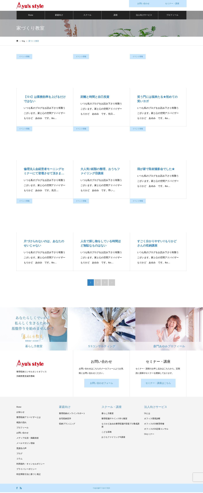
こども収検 (107, 433)
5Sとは (147, 414)
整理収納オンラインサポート (72, 414)
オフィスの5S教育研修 (154, 424)
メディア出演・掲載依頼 (27, 439)
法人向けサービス (144, 16)
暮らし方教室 (108, 414)
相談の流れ (21, 423)
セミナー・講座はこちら (158, 384)
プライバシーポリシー (26, 470)
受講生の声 (21, 449)
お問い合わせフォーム (101, 384)
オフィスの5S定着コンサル (156, 430)
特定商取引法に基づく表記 (28, 475)
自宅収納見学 (65, 419)
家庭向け (59, 16)
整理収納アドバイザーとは (28, 418)
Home (30, 16)
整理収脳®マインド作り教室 (114, 419)
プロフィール (172, 16)
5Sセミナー (149, 435)
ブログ (19, 454)
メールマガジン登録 (25, 444)
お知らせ (20, 413)
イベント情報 (24, 57)
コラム (19, 459)
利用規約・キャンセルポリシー (30, 465)
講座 (116, 16)
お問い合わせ (22, 433)
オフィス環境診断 (152, 419)
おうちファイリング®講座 (113, 438)
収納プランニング (67, 424)
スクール (87, 16)
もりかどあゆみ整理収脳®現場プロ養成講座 (120, 426)
